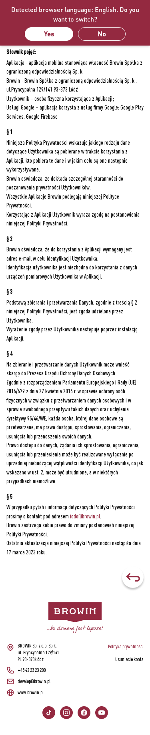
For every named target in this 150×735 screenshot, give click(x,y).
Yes (49, 34)
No (102, 34)
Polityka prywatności (126, 646)
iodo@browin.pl (85, 516)
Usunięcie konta (129, 659)
